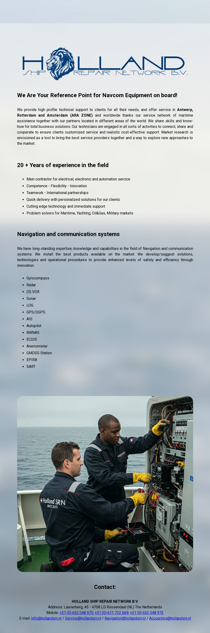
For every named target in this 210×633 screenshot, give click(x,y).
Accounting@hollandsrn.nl (170, 618)
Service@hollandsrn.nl (83, 618)
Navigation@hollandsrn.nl (125, 618)
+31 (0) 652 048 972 (147, 612)
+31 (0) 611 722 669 (111, 612)
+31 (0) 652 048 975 (76, 612)
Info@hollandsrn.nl (46, 618)
